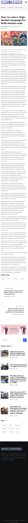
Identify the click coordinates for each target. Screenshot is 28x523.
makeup (11, 432)
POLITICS (11, 7)
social (17, 432)
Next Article (20, 306)
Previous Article (9, 288)
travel (10, 425)
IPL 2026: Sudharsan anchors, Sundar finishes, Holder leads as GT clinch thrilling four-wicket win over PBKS (18, 379)
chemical (4, 428)
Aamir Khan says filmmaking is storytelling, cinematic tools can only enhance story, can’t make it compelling (18, 410)
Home (3, 7)
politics (18, 428)
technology (17, 425)
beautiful (4, 425)
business (4, 432)
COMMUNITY (15, 278)
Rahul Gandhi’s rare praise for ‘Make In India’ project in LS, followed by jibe (14, 292)
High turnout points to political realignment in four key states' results (17, 353)
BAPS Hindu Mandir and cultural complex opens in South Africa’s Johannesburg (14, 310)
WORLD (8, 278)
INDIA (3, 278)
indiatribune (5, 26)
